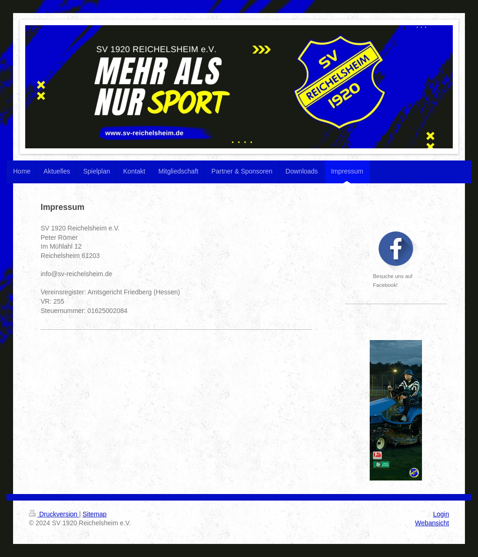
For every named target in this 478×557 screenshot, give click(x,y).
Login (441, 514)
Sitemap (94, 514)
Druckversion (54, 514)
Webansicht (432, 523)
